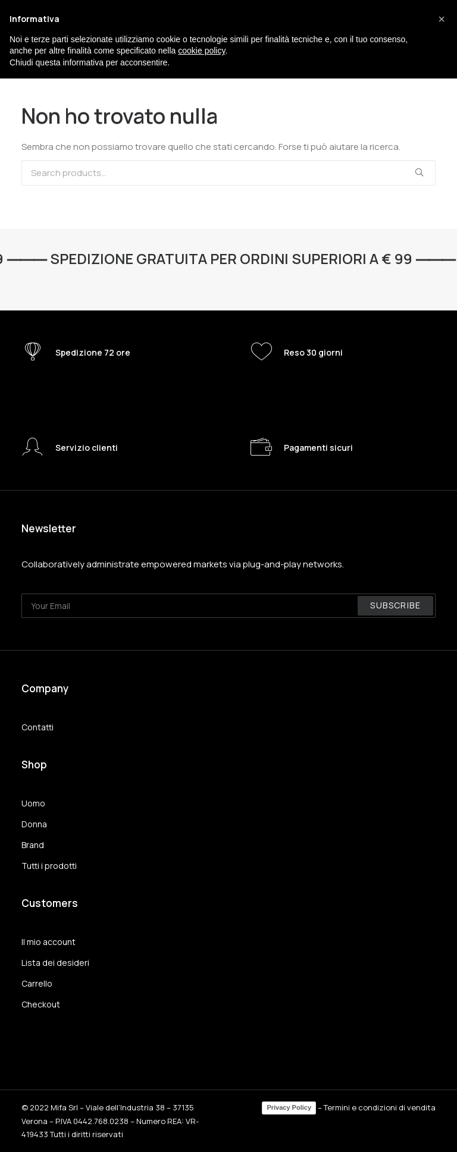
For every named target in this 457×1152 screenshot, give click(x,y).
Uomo (33, 803)
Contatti (37, 727)
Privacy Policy (289, 1107)
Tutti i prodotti (49, 865)
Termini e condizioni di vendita (380, 1107)
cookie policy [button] (201, 50)
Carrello (36, 983)
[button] (441, 19)
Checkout (40, 1004)
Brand (32, 844)
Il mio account (48, 941)
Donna (34, 824)
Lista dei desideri (55, 962)
